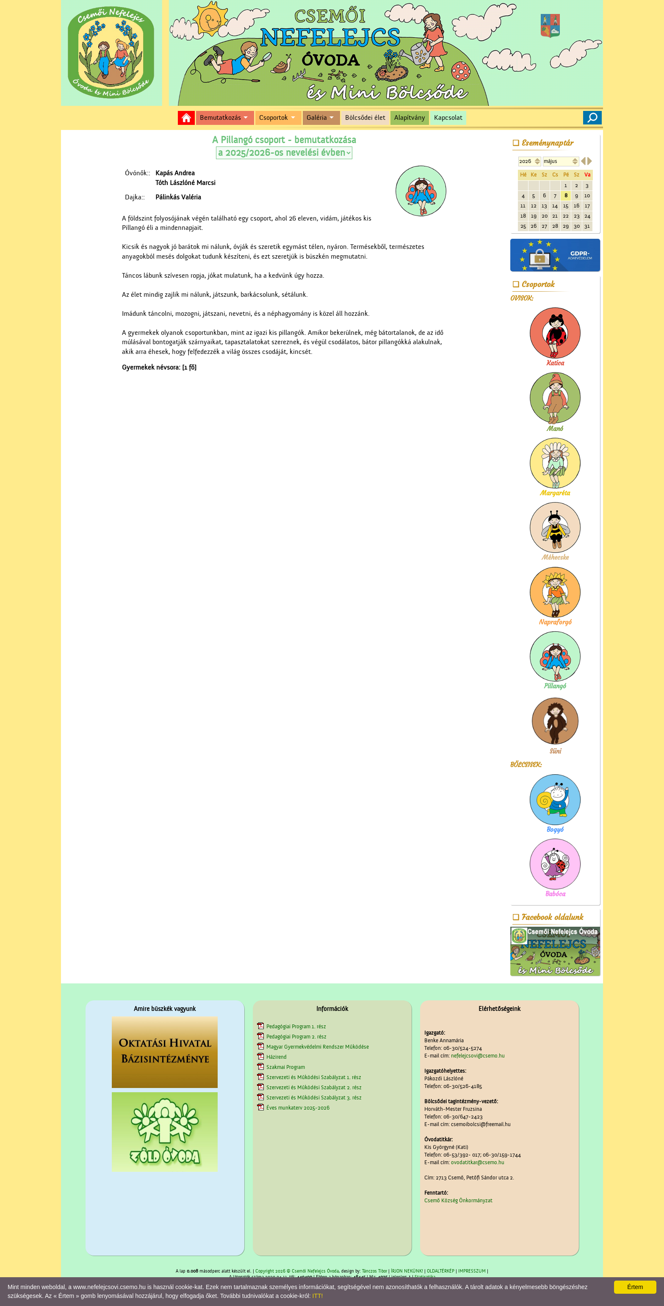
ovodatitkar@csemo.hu (477, 1162)
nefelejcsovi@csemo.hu (478, 1055)
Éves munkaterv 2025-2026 (297, 1107)
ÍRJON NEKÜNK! (407, 1271)
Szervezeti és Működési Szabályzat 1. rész (313, 1077)
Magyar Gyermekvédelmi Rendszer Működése (317, 1047)
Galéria (317, 117)
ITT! (318, 1295)
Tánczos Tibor (374, 1271)
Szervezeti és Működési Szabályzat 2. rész (314, 1087)
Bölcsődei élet (365, 117)
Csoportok (273, 117)
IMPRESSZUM (472, 1271)
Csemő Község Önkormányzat (458, 1200)
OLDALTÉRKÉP (440, 1271)
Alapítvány (409, 117)
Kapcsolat (448, 117)
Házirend (276, 1057)
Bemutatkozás (220, 117)
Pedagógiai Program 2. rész (296, 1036)
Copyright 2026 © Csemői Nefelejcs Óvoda (297, 1271)
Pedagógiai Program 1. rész (296, 1026)
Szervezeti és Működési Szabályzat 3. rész (314, 1097)
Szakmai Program (285, 1067)
